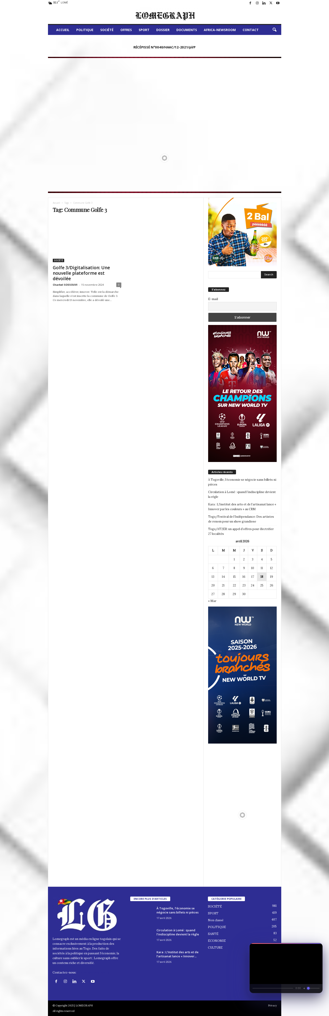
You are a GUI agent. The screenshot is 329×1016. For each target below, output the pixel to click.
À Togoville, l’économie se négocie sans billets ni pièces (242, 482)
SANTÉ (213, 934)
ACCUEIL (62, 30)
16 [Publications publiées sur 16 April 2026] (243, 577)
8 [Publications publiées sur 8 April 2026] (234, 568)
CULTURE (215, 948)
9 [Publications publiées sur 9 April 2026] (244, 568)
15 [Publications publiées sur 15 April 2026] (234, 577)
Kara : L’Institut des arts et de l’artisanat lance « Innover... (178, 954)
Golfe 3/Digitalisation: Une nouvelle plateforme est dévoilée (81, 273)
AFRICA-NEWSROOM (220, 30)
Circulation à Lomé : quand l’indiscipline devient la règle (242, 494)
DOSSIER (163, 30)
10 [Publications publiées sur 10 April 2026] (252, 568)
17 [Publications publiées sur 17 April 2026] (252, 577)
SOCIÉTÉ (107, 30)
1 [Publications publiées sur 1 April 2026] (234, 559)
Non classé (215, 920)
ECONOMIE (217, 941)
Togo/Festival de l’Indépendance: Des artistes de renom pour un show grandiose (241, 519)
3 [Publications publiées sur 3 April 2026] (252, 559)
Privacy (272, 1005)
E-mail (213, 299)
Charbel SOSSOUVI (65, 284)
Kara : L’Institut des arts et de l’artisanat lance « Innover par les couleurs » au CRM (242, 506)
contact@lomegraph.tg (93, 972)
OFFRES (126, 30)
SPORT (144, 30)
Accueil (56, 202)
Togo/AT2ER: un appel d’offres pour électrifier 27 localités (241, 531)
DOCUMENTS (186, 30)
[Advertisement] (164, 95)
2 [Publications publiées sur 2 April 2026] (244, 559)
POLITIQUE (84, 30)
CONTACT (251, 30)
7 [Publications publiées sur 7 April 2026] (223, 568)
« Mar (212, 601)
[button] (274, 30)
